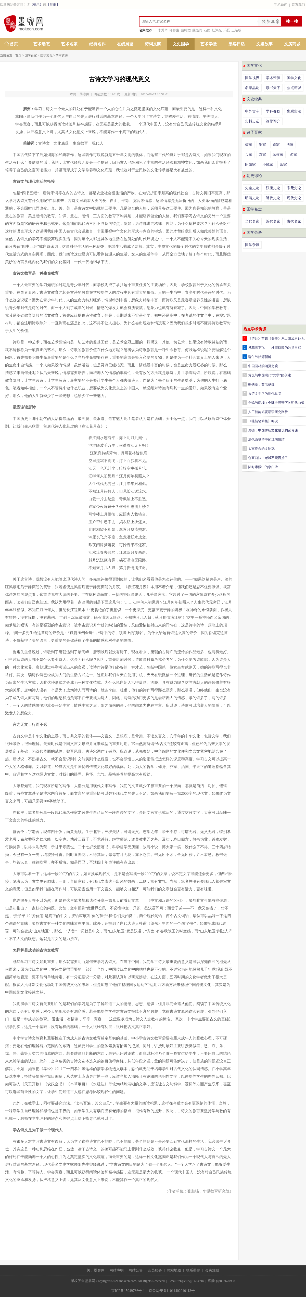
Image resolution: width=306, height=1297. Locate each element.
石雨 (207, 30)
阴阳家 (250, 164)
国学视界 (252, 78)
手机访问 (280, 5)
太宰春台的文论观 (261, 449)
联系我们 (298, 5)
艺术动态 (41, 44)
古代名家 (294, 221)
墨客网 (85, 94)
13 (244, 448)
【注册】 (53, 4)
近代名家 (273, 221)
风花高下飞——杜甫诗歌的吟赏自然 (274, 348)
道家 (276, 145)
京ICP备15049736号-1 (128, 1291)
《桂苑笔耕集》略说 (263, 421)
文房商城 (292, 44)
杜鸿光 (217, 30)
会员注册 (212, 1270)
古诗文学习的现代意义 (264, 393)
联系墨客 (193, 1270)
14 (244, 457)
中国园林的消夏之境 (263, 366)
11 (244, 430)
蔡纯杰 (186, 30)
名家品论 (252, 88)
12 (244, 439)
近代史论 (273, 198)
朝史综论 (254, 176)
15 (244, 467)
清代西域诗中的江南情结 (266, 439)
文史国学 (181, 44)
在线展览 (125, 44)
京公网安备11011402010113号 (172, 1291)
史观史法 (294, 111)
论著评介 (273, 121)
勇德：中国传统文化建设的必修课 (273, 430)
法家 (290, 145)
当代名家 (252, 221)
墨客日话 (236, 44)
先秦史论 (252, 188)
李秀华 (163, 30)
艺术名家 (69, 44)
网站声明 (116, 1270)
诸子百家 (254, 132)
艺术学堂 (208, 44)
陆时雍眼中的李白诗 (263, 467)
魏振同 (197, 30)
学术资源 (62, 55)
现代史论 (294, 198)
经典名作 (97, 44)
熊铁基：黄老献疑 (261, 384)
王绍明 (236, 30)
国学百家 (31, 55)
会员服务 (155, 1270)
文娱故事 (264, 44)
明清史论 (252, 198)
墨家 (262, 145)
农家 (262, 155)
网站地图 (174, 1270)
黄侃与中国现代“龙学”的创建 (269, 375)
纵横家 (278, 155)
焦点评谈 (294, 88)
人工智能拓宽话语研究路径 (268, 412)
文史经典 (254, 99)
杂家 (283, 164)
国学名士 (254, 209)
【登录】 (36, 4)
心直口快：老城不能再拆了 (268, 458)
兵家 (248, 155)
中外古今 (252, 111)
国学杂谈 (254, 232)
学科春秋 (273, 111)
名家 (293, 155)
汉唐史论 (273, 188)
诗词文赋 (153, 44)
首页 (14, 44)
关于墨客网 (96, 1270)
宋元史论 (294, 188)
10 (244, 421)
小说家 (267, 164)
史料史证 (252, 121)
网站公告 (136, 1270)
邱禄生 (174, 30)
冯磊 (226, 30)
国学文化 (46, 55)
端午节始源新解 (259, 357)
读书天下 (273, 88)
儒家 (248, 145)
